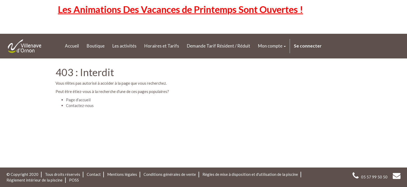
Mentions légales (122, 174)
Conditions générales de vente (170, 174)
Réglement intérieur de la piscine (34, 180)
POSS (74, 180)
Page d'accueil (78, 99)
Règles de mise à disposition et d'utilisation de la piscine (250, 174)
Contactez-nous (80, 105)
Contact (94, 174)
